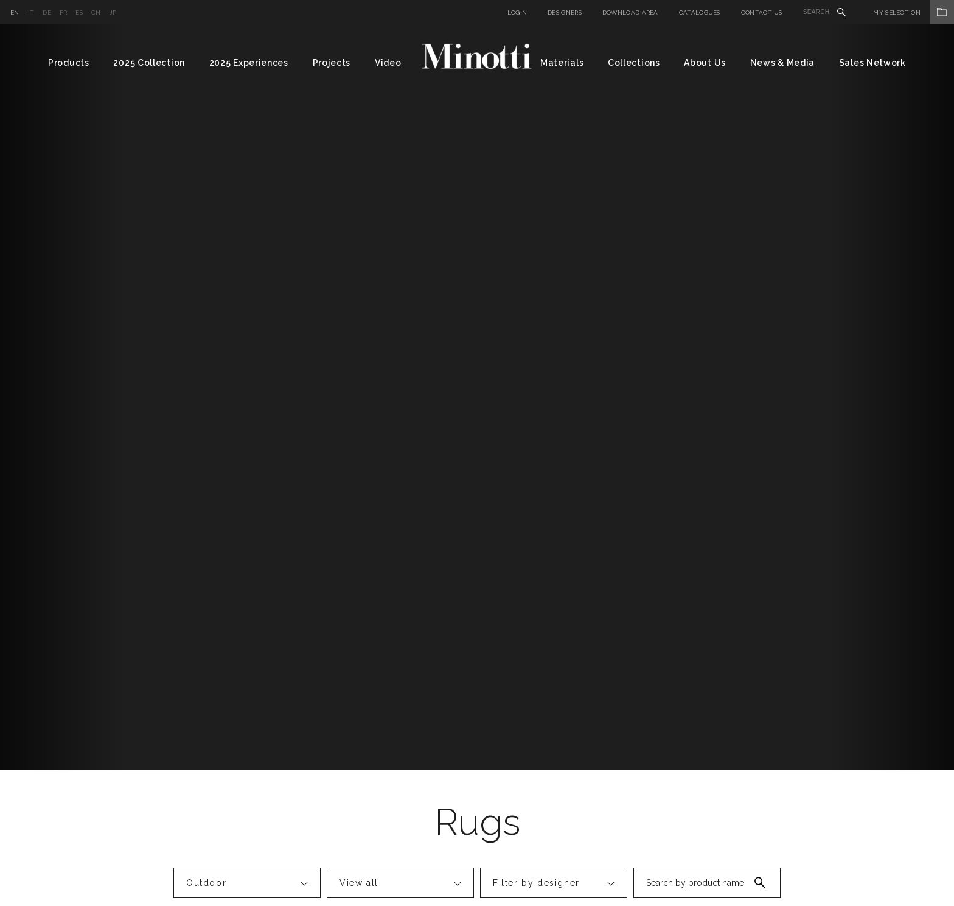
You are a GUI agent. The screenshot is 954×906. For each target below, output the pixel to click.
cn (96, 12)
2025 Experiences (248, 63)
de (47, 12)
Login (517, 12)
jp (113, 12)
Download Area (630, 12)
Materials (561, 63)
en (14, 12)
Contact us (761, 12)
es (79, 12)
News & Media (782, 63)
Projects (332, 63)
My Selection (913, 12)
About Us (705, 63)
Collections (634, 63)
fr (64, 12)
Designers (565, 12)
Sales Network (872, 63)
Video (388, 63)
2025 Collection (149, 63)
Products (68, 63)
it (31, 12)
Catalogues (699, 12)
